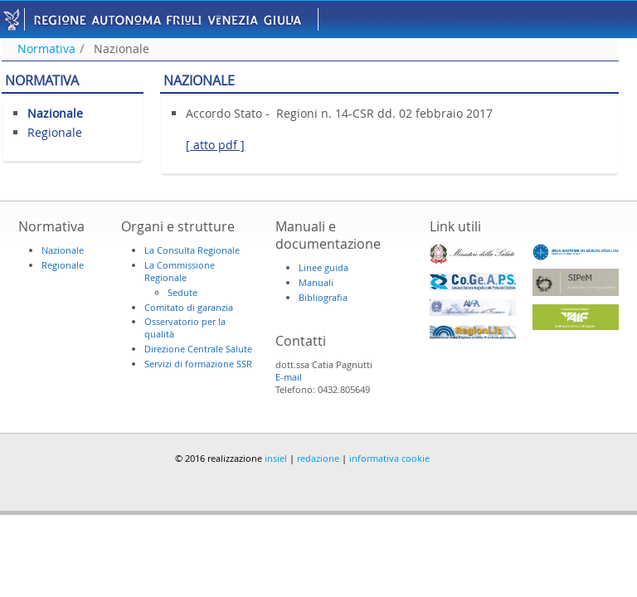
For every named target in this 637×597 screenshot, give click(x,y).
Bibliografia (323, 297)
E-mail (288, 377)
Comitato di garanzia (188, 307)
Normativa (46, 48)
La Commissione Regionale (179, 271)
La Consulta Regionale (192, 250)
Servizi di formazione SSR (198, 363)
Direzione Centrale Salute (198, 348)
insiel (276, 458)
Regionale (54, 132)
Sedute (182, 292)
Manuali (316, 282)
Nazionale (121, 48)
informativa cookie (389, 458)
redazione (318, 458)
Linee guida (323, 267)
